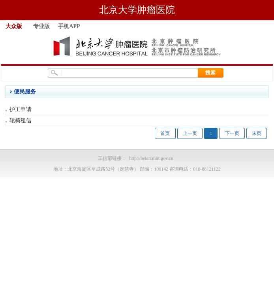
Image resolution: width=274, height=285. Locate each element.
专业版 (41, 26)
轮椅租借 (20, 121)
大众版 (14, 26)
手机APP (69, 26)
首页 (165, 133)
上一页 (190, 133)
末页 (256, 133)
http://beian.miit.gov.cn (151, 158)
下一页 (232, 133)
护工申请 (20, 109)
